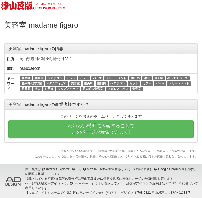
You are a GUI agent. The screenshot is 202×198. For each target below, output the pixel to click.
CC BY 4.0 (173, 183)
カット (71, 78)
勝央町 (26, 78)
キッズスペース (177, 78)
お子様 (158, 78)
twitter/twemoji (83, 183)
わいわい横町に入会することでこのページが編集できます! (101, 129)
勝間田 (39, 78)
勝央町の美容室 (32, 83)
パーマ (97, 78)
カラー (84, 78)
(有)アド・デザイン (119, 193)
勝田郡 (135, 78)
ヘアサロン (55, 78)
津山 (147, 78)
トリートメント (116, 78)
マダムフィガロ (56, 83)
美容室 (75, 83)
